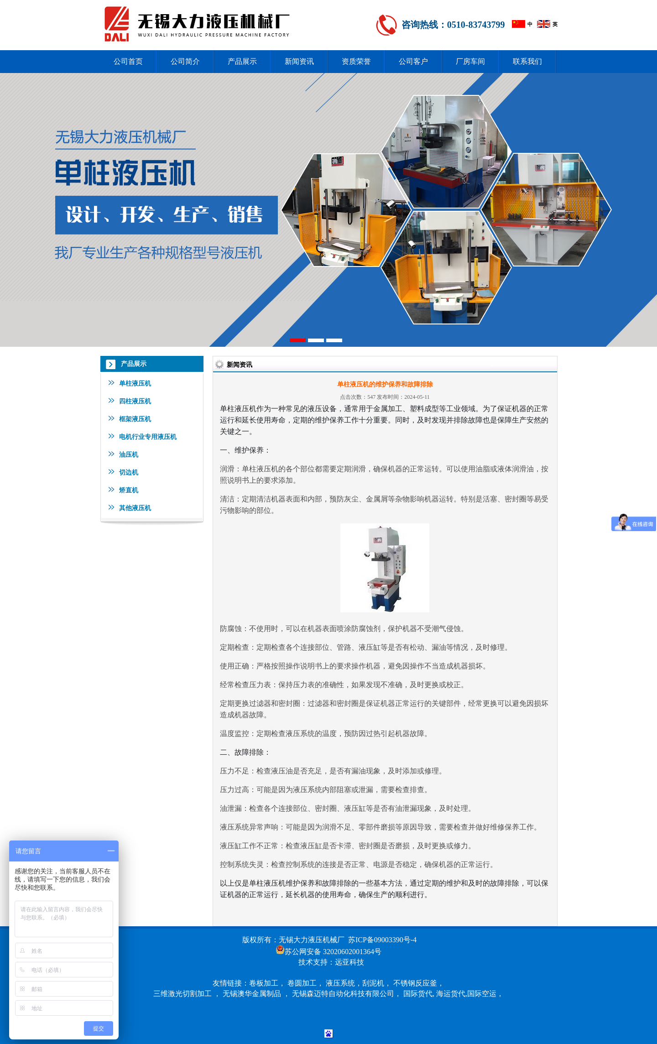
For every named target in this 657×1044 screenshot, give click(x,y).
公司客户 (413, 61)
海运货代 (450, 993)
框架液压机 (135, 419)
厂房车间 (470, 61)
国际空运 (481, 993)
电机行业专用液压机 (148, 437)
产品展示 (242, 61)
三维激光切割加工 (182, 993)
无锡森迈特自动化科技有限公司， (347, 993)
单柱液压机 (135, 383)
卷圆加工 (302, 983)
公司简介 (185, 61)
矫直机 (128, 490)
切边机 (128, 472)
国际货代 (418, 993)
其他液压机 (135, 508)
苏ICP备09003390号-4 (382, 940)
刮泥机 (373, 983)
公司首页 (128, 61)
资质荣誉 (356, 61)
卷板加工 (263, 983)
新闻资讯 (299, 61)
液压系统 (340, 983)
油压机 (128, 454)
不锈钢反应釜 (415, 983)
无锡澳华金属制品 (252, 993)
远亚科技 (349, 962)
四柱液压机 (135, 401)
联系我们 (527, 61)
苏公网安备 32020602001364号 (333, 951)
